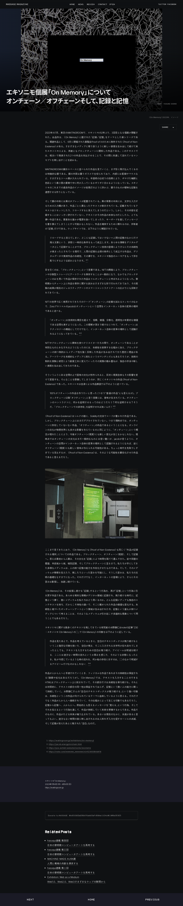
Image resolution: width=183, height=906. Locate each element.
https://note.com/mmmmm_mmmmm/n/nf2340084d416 (75, 751)
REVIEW (91, 4)
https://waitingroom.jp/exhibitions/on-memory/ (71, 740)
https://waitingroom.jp (54, 787)
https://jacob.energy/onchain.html (65, 744)
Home (91, 899)
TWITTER (162, 4)
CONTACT (102, 4)
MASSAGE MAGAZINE (17, 4)
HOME (72, 4)
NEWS (80, 4)
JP (110, 4)
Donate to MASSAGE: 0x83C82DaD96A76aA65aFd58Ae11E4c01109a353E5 (84, 815)
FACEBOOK (172, 4)
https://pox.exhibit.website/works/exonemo (70, 747)
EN (113, 4)
